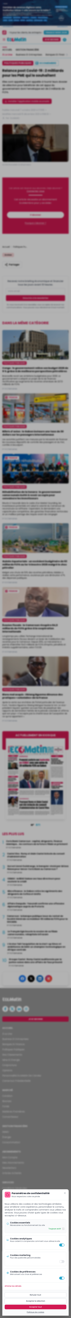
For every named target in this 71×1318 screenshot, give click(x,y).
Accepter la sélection (35, 1301)
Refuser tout (35, 1295)
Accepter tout (35, 1307)
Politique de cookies (35, 1312)
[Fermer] (65, 1193)
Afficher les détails (13, 1286)
